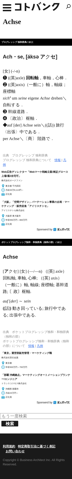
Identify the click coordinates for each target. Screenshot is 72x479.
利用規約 (9, 446)
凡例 (40, 346)
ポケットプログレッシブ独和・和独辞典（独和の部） (28, 242)
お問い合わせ (15, 451)
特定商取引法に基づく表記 (36, 446)
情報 (57, 160)
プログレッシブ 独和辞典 (14, 42)
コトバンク (37, 6)
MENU (7, 7)
